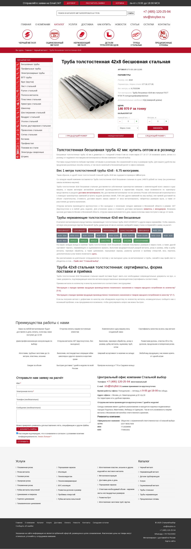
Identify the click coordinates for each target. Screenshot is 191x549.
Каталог (59, 24)
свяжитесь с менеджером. (155, 209)
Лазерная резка (24, 481)
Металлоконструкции (108, 476)
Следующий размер (155, 136)
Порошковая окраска (66, 467)
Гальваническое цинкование (29, 503)
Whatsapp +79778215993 (165, 534)
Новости (120, 24)
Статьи (134, 24)
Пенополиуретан (65, 476)
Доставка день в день (108, 480)
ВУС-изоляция (64, 485)
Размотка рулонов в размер (69, 490)
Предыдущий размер (76, 136)
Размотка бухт (105, 498)
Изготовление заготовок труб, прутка (114, 502)
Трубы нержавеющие (149, 495)
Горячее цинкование (25, 499)
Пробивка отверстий (66, 495)
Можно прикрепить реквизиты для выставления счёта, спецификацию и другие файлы (52, 425)
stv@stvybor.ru (154, 17)
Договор (71, 3)
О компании (42, 24)
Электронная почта (25, 391)
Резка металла (23, 472)
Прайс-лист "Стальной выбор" (86, 261)
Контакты (164, 24)
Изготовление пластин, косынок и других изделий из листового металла (115, 469)
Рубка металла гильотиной (28, 490)
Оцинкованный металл (149, 485)
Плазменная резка (25, 467)
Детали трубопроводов (149, 476)
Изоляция (62, 472)
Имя (18, 383)
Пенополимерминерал (67, 481)
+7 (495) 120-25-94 (157, 11)
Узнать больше (44, 437)
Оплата (67, 523)
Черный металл (40, 50)
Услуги (73, 24)
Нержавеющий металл (149, 472)
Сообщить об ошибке (24, 526)
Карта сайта (170, 541)
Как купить (104, 24)
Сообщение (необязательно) (28, 408)
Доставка (87, 24)
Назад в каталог (116, 136)
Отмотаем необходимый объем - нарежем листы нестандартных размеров (115, 491)
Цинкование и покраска (27, 494)
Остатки (148, 24)
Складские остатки (101, 523)
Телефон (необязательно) (27, 400)
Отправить (23, 442)
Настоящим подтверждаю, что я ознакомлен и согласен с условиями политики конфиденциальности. (51, 435)
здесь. (94, 254)
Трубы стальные (147, 490)
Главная (26, 24)
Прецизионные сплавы (149, 499)
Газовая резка (23, 476)
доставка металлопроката (89, 193)
